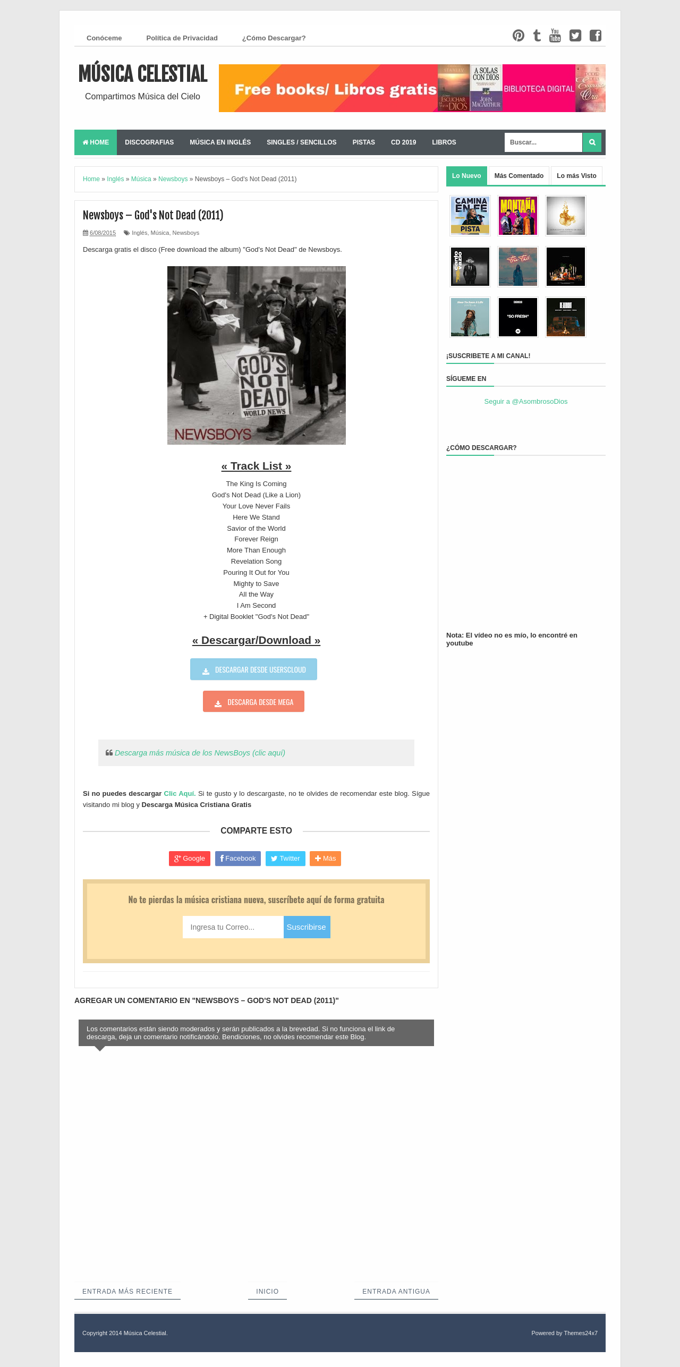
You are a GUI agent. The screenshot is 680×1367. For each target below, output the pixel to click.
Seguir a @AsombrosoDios (526, 401)
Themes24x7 (581, 1333)
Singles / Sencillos (301, 142)
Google (190, 858)
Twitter (285, 858)
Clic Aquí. (180, 793)
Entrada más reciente (127, 1291)
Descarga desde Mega (261, 701)
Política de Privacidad (181, 38)
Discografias (149, 142)
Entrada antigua (396, 1291)
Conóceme (104, 38)
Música (160, 233)
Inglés (139, 233)
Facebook (238, 858)
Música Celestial (142, 75)
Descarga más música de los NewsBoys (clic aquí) (200, 753)
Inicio (267, 1291)
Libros (444, 142)
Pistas (364, 142)
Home (95, 142)
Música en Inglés (220, 142)
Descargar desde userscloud (260, 669)
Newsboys (186, 233)
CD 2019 (403, 142)
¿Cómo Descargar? (274, 38)
